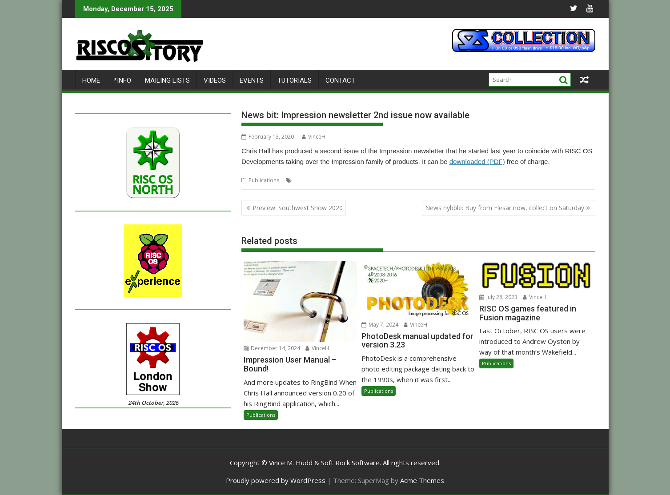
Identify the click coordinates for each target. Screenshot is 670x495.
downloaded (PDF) (477, 161)
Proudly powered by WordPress (275, 480)
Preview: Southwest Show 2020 (298, 208)
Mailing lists (167, 80)
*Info (122, 80)
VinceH (313, 136)
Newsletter (367, 180)
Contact (340, 80)
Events (252, 80)
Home (91, 80)
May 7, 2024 (379, 324)
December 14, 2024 (272, 348)
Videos (215, 80)
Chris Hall (306, 180)
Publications (264, 180)
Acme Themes (422, 480)
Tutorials (294, 80)
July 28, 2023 (498, 297)
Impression (335, 180)
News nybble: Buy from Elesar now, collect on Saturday (504, 208)
